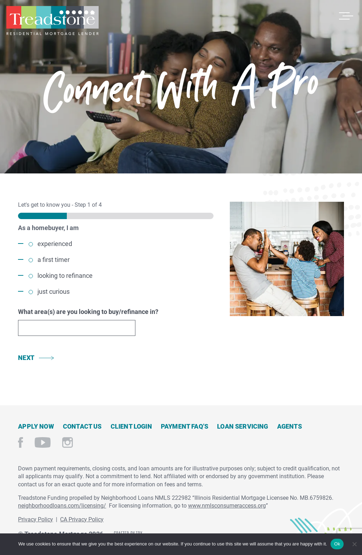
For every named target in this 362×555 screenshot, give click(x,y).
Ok (337, 544)
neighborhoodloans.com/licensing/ (62, 505)
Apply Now (36, 426)
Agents (289, 426)
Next (26, 357)
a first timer (53, 259)
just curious (53, 291)
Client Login (131, 426)
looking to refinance (65, 275)
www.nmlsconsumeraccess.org (227, 505)
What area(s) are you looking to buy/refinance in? (88, 311)
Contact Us (82, 426)
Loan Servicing (242, 426)
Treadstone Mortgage (52, 20)
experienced (54, 243)
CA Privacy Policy (82, 519)
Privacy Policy (35, 519)
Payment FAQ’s (184, 426)
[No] (354, 543)
